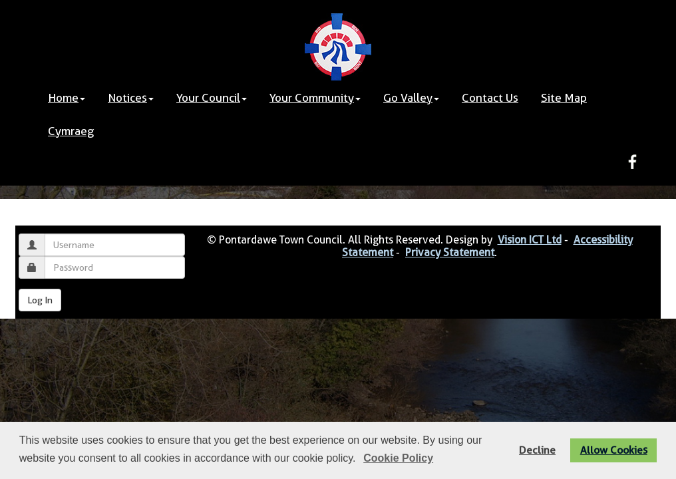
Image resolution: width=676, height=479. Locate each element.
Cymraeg (71, 131)
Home (66, 97)
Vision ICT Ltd (530, 240)
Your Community (315, 97)
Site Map (564, 97)
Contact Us (490, 97)
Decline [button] (537, 450)
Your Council (211, 97)
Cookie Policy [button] (398, 458)
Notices (131, 97)
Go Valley (411, 97)
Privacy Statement (449, 252)
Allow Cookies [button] (613, 450)
